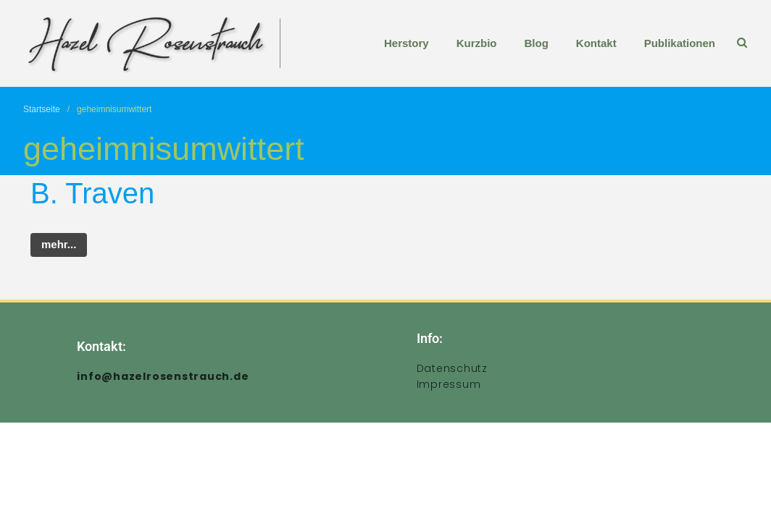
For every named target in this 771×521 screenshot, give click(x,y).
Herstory (406, 43)
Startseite (41, 109)
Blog (536, 43)
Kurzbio (477, 43)
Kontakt (596, 43)
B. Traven (92, 193)
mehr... (58, 244)
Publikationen (679, 43)
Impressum (449, 384)
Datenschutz (452, 368)
